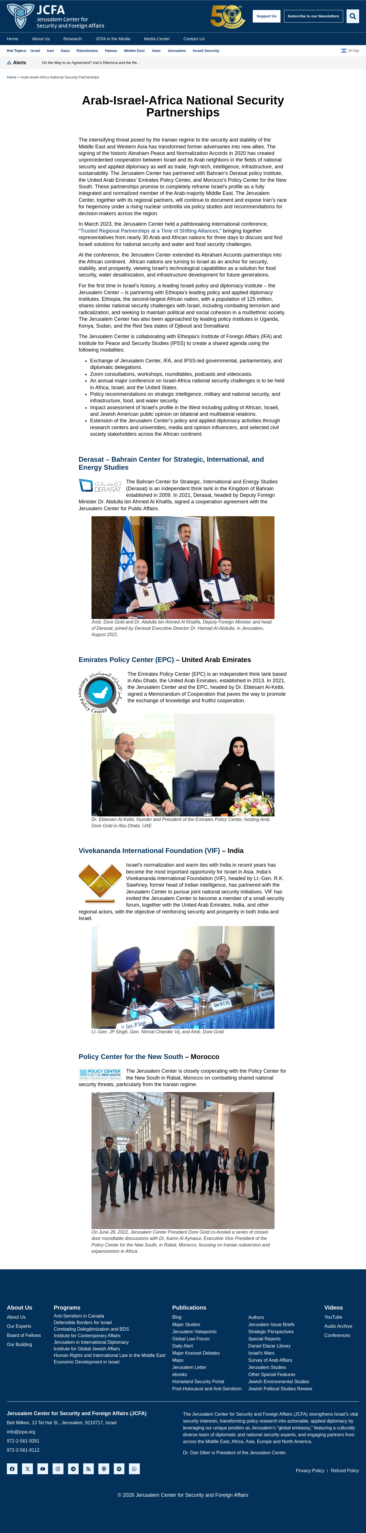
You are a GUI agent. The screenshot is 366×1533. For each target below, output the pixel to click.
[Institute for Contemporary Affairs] (109, 1336)
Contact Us (194, 38)
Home (12, 38)
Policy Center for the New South (131, 1056)
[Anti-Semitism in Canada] (109, 1316)
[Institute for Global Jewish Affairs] (109, 1349)
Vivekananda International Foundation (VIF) (149, 850)
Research (72, 38)
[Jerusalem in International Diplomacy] (109, 1342)
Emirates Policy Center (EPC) (126, 659)
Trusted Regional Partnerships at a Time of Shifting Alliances (149, 231)
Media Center (157, 38)
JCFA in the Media (113, 38)
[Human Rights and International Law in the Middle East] (109, 1355)
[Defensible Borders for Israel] (109, 1322)
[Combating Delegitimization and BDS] (109, 1329)
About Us (41, 38)
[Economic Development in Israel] (109, 1362)
